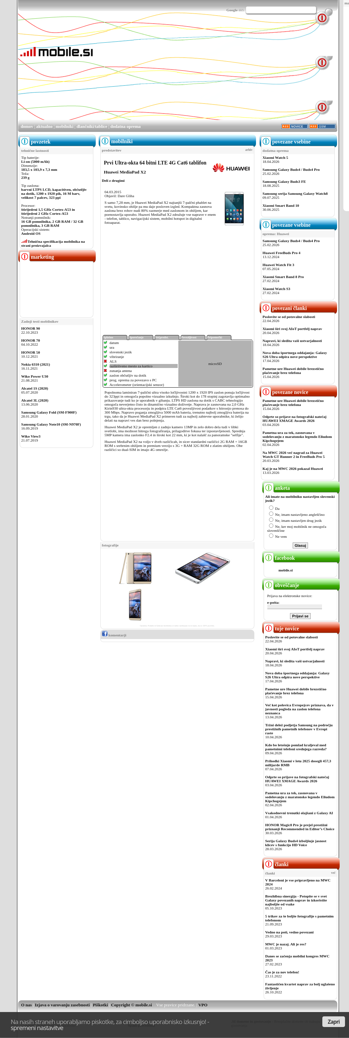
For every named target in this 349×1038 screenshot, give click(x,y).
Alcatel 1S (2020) (34, 388)
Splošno (108, 337)
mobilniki (64, 126)
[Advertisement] (173, 72)
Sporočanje (136, 337)
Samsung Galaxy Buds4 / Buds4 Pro (291, 170)
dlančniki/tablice (91, 126)
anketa (277, 488)
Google (232, 10)
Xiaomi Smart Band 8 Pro (283, 277)
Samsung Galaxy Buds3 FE (284, 181)
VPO (202, 1004)
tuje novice (281, 628)
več (333, 872)
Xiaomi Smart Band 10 (281, 205)
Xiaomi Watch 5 (275, 158)
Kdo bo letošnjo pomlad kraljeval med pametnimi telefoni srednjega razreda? (296, 747)
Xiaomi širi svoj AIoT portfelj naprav (292, 329)
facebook (279, 558)
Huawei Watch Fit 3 (278, 265)
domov (27, 126)
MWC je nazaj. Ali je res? (285, 944)
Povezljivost (189, 337)
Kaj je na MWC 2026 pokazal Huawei (293, 469)
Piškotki (100, 1004)
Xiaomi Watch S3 (276, 289)
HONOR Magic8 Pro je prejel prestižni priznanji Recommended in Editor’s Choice (299, 827)
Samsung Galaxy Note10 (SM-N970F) (51, 424)
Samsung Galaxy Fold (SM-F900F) (49, 412)
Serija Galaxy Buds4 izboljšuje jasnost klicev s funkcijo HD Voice (295, 843)
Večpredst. (162, 337)
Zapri (334, 1021)
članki (276, 864)
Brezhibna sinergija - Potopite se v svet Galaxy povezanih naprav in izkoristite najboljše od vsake (296, 900)
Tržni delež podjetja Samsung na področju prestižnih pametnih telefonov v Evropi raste (299, 729)
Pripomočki (214, 337)
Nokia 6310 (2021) (35, 364)
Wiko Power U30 (34, 376)
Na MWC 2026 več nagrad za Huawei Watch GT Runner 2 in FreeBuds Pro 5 (294, 455)
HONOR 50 (30, 352)
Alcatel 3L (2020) (34, 400)
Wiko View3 (31, 436)
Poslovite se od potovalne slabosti (289, 317)
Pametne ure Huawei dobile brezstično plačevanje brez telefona (293, 371)
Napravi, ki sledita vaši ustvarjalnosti (292, 341)
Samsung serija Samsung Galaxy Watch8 (295, 193)
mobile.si (286, 570)
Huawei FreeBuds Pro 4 (282, 253)
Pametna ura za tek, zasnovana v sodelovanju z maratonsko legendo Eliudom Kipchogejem (297, 437)
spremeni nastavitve (37, 1027)
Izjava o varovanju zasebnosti (62, 1004)
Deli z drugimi (113, 180)
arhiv (249, 150)
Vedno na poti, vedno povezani (289, 932)
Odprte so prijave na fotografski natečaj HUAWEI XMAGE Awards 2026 (295, 419)
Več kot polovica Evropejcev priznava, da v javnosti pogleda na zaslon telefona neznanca (299, 709)
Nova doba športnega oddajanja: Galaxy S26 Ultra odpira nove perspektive (295, 355)
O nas (26, 1004)
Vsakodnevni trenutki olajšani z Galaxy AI (299, 813)
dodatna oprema (125, 126)
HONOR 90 (30, 328)
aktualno (44, 126)
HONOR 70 (30, 340)
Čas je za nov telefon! (282, 972)
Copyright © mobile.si (131, 1004)
